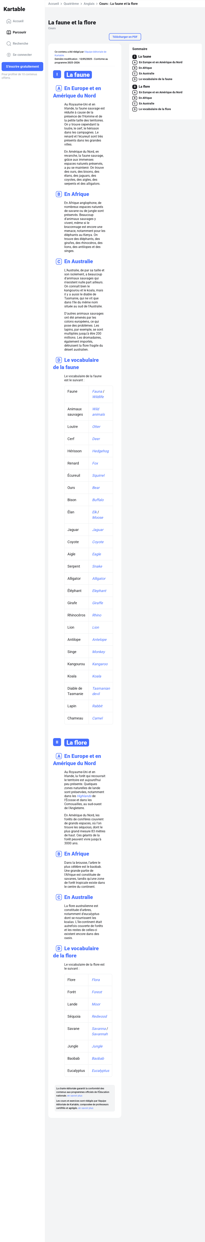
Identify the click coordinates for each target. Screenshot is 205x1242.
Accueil (14, 21)
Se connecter (19, 54)
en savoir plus (74, 1095)
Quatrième (71, 4)
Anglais (89, 4)
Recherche (17, 43)
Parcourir (16, 32)
